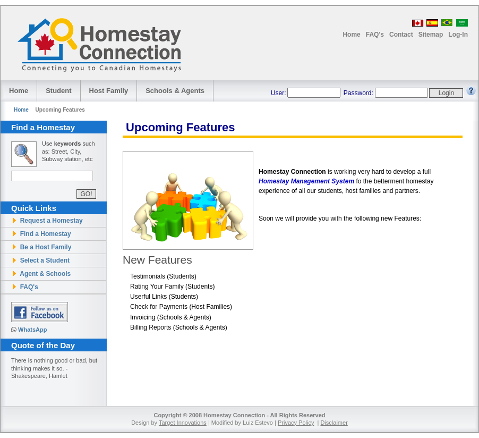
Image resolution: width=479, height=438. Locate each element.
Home (351, 34)
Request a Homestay (47, 220)
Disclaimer (333, 422)
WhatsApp (32, 329)
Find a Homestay (41, 234)
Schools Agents (175, 91)
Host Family (109, 91)
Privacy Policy (296, 422)
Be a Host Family (41, 247)
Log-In (458, 34)
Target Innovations (183, 422)
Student (58, 91)
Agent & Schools (41, 273)
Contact (401, 34)
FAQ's (375, 34)
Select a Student (40, 260)
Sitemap (430, 34)
